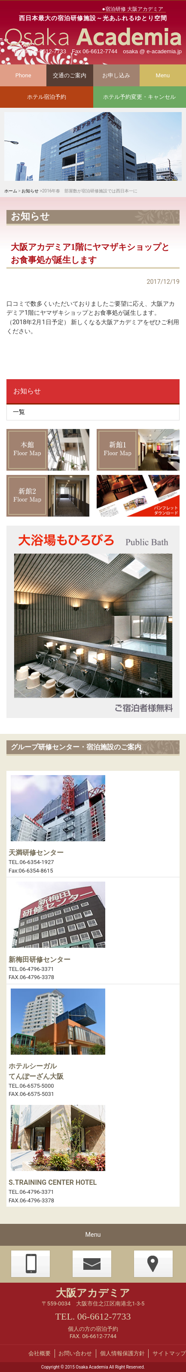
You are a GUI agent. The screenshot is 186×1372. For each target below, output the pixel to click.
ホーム (10, 191)
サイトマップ (169, 1353)
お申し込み (116, 75)
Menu (163, 75)
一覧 (19, 412)
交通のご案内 (69, 75)
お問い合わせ (75, 1353)
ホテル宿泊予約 (46, 97)
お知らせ (30, 191)
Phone (23, 75)
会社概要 (39, 1353)
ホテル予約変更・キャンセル (139, 97)
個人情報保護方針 (122, 1353)
